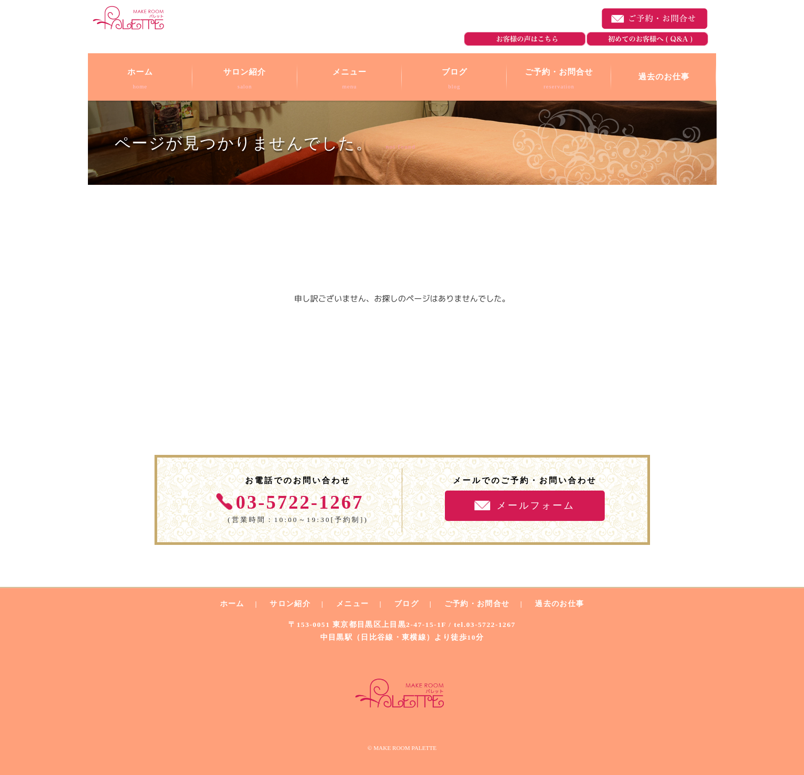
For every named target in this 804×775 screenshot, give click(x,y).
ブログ (406, 604)
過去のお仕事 (559, 604)
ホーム (232, 604)
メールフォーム (536, 505)
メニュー (352, 604)
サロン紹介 (290, 604)
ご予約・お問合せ (655, 18)
